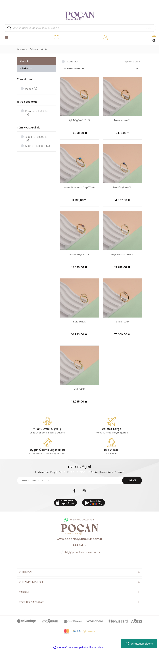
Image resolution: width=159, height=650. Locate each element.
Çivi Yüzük (79, 389)
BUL (148, 28)
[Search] (79, 28)
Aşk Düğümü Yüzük (79, 120)
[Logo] (79, 14)
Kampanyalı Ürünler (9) (37, 112)
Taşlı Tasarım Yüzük (122, 254)
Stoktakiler (72, 61)
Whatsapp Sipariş (139, 644)
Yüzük (44, 49)
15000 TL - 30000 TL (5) (36, 138)
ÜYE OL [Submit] (132, 480)
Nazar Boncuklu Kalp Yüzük (79, 187)
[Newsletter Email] (79, 480)
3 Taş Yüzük (122, 321)
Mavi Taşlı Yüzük (122, 187)
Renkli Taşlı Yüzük (79, 254)
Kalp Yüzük (79, 321)
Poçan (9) (31, 88)
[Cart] (154, 38)
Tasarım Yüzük (122, 120)
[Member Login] (105, 38)
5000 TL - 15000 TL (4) (37, 146)
